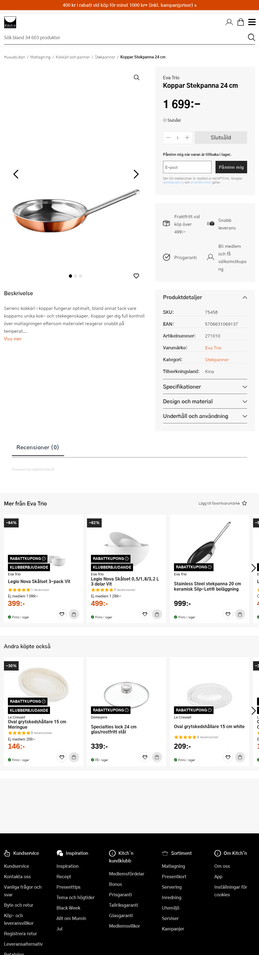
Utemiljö (170, 907)
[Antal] (177, 138)
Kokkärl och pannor (73, 57)
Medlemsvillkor (124, 926)
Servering (172, 887)
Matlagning (40, 57)
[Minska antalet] (168, 138)
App (218, 876)
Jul (59, 928)
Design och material (188, 401)
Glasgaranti (121, 915)
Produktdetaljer (182, 297)
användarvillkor (201, 182)
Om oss (222, 866)
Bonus (115, 884)
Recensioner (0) (38, 447)
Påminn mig (231, 167)
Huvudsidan (14, 57)
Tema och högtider (75, 897)
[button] (136, 276)
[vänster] (15, 174)
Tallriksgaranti (123, 905)
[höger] (135, 174)
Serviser (170, 918)
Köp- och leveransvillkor (19, 919)
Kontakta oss (17, 876)
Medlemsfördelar (126, 873)
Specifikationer (182, 386)
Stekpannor (105, 57)
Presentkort (174, 876)
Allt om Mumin (71, 918)
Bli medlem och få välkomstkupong (232, 257)
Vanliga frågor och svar (23, 891)
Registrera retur (20, 933)
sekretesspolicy (174, 182)
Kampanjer (173, 928)
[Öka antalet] (187, 138)
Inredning (171, 897)
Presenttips (68, 887)
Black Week (68, 907)
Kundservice (16, 866)
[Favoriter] (62, 614)
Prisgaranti (185, 257)
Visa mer (12, 338)
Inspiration (67, 866)
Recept (63, 876)
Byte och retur (18, 905)
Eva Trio (171, 77)
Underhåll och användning (195, 416)
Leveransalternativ (23, 944)
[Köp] (74, 614)
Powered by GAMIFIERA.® (33, 469)
